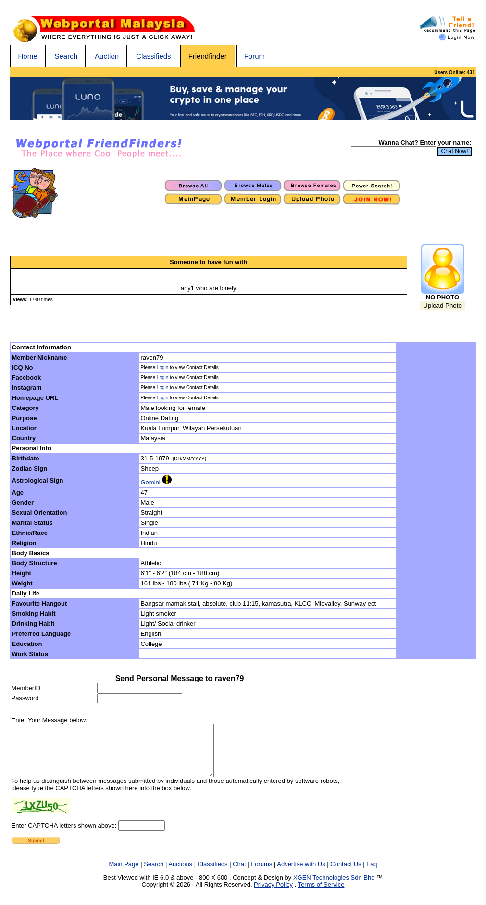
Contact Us (345, 874)
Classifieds (153, 56)
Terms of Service (321, 894)
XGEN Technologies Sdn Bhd (334, 887)
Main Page (123, 874)
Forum (254, 56)
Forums (261, 874)
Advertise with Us (301, 874)
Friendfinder (207, 56)
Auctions (180, 874)
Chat (239, 874)
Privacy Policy (273, 894)
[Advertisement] (436, 501)
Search (66, 56)
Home (27, 56)
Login (162, 367)
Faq (371, 874)
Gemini (156, 482)
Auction (107, 56)
